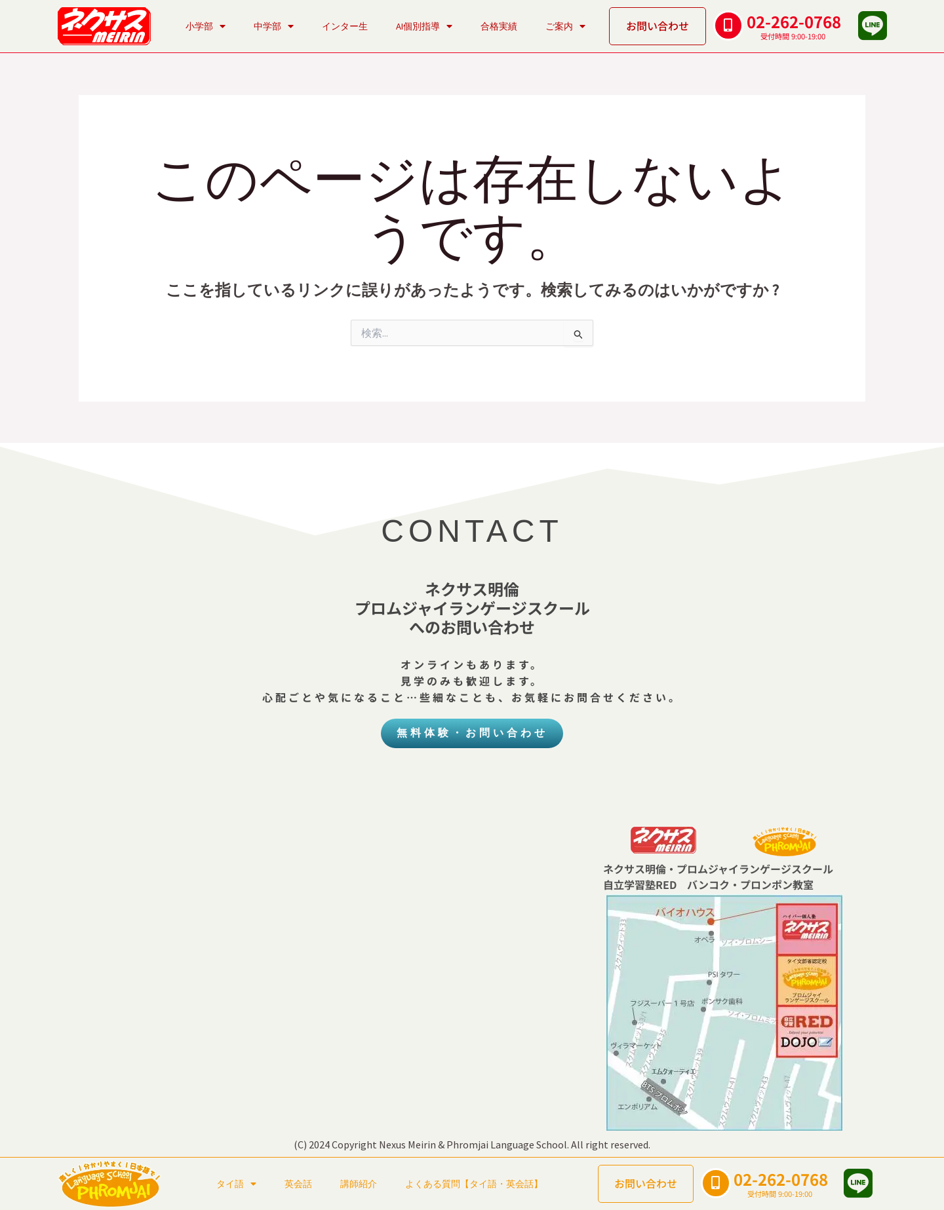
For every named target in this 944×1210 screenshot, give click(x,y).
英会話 (298, 1184)
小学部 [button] (206, 26)
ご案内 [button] (565, 26)
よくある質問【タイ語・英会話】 (474, 1184)
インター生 (345, 26)
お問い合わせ (657, 25)
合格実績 (499, 26)
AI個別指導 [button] (424, 26)
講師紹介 (358, 1184)
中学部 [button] (274, 26)
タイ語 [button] (236, 1184)
